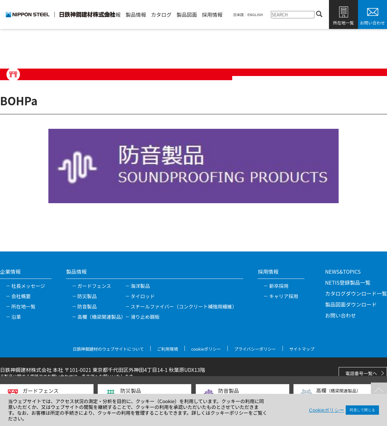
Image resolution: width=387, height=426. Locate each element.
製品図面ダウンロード (351, 304)
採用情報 (212, 14)
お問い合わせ (372, 23)
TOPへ (379, 391)
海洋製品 (140, 285)
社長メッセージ (28, 285)
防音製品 (87, 306)
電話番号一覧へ (361, 373)
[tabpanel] (193, 166)
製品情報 (135, 14)
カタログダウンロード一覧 (356, 293)
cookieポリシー (206, 349)
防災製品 (87, 296)
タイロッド (143, 296)
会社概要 (21, 296)
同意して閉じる (362, 410)
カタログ (161, 14)
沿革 (16, 316)
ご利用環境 (167, 349)
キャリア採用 (283, 296)
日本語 (238, 14)
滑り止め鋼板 (145, 316)
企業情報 (110, 14)
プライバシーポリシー (255, 349)
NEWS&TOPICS (343, 271)
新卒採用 (278, 285)
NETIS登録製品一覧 (348, 282)
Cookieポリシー (326, 410)
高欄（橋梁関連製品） (101, 316)
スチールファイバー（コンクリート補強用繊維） (184, 306)
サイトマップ (301, 349)
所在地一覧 (343, 23)
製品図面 (186, 14)
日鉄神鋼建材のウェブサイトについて (108, 349)
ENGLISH (255, 14)
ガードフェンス (94, 285)
